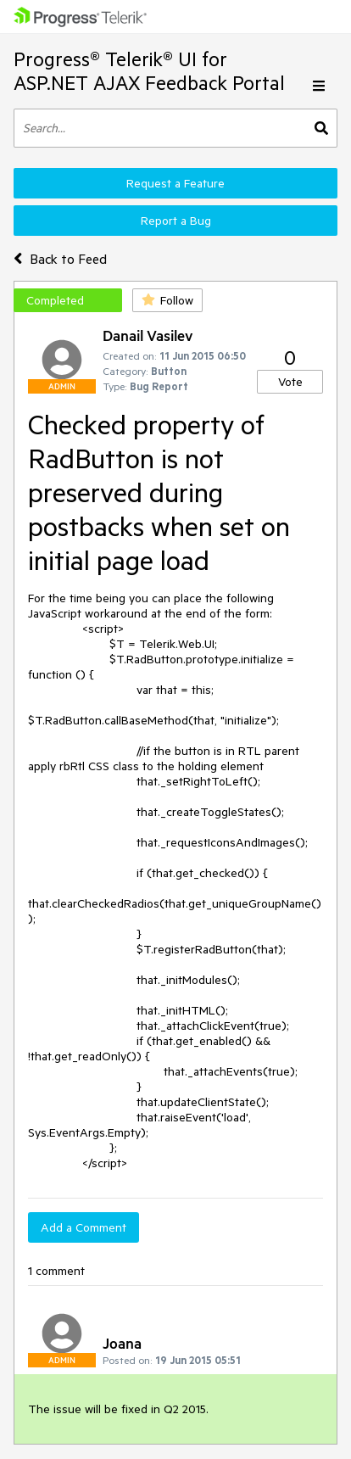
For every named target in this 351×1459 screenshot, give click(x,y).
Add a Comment (83, 1227)
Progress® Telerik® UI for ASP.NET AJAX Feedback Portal (149, 71)
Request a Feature (175, 183)
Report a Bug (176, 220)
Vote (290, 381)
